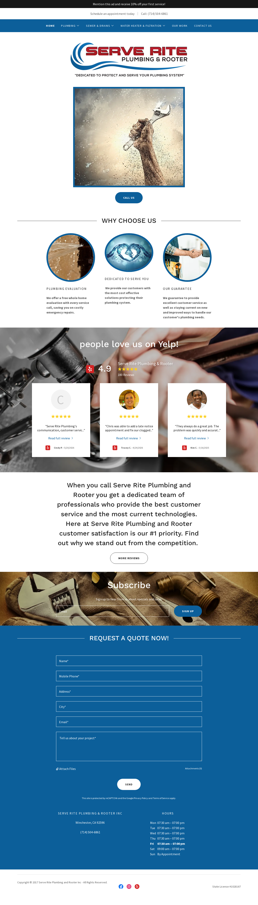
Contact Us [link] (203, 25)
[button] (70, 25)
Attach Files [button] (67, 769)
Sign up (188, 611)
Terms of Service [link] (161, 798)
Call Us (129, 198)
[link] (129, 59)
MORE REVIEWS (125, 558)
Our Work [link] (180, 25)
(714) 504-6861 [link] (158, 14)
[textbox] (112, 611)
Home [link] (50, 25)
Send (129, 784)
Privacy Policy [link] (141, 798)
